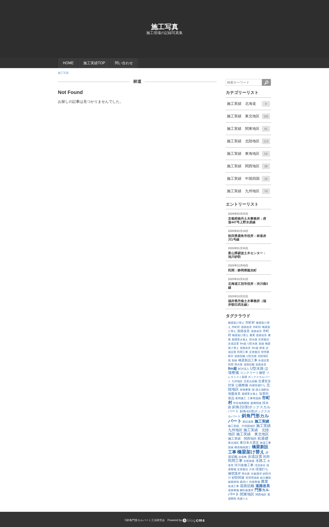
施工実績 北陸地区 (248, 142)
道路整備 (233, 490)
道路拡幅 (239, 356)
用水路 (238, 364)
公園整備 (241, 385)
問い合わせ (124, 63)
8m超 (243, 343)
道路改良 (246, 327)
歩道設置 (233, 343)
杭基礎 (263, 438)
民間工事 (242, 352)
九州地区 (237, 381)
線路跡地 (233, 481)
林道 (137, 81)
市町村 (250, 322)
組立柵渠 (265, 477)
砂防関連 (238, 477)
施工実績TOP (94, 63)
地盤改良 (234, 393)
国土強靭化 (262, 389)
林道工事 (265, 442)
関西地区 (260, 494)
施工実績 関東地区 (248, 130)
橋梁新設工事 (247, 360)
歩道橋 (242, 456)
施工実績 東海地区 (248, 155)
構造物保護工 (242, 447)
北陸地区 (263, 356)
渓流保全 (260, 465)
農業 (252, 335)
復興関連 (255, 403)
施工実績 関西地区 (248, 167)
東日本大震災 (249, 442)
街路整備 (254, 481)
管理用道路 (252, 477)
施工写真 (164, 27)
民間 (230, 364)
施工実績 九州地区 (248, 192)
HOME (68, 63)
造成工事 (233, 486)
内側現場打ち (257, 385)
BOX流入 (243, 368)
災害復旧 (263, 339)
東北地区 (233, 442)
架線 (261, 343)
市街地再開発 (241, 403)
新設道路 (248, 421)
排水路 (253, 339)
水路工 (260, 461)
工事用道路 (254, 398)
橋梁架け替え (236, 322)
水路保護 (248, 461)
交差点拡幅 (250, 381)
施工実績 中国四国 (248, 180)
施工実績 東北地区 (248, 117)
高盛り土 (242, 498)
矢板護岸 (256, 473)
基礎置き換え (240, 339)
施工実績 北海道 (248, 105)
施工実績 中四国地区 (241, 426)
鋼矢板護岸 (246, 490)
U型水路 (253, 343)
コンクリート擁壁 (252, 372)
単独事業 (245, 389)
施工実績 (262, 421)
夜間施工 (240, 398)
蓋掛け (244, 481)
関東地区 (247, 494)
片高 (252, 469)
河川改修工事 (243, 465)
